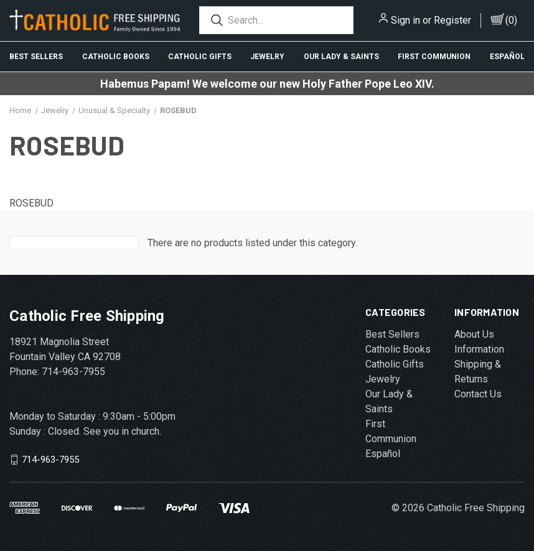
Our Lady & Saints (341, 56)
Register (452, 20)
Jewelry (267, 56)
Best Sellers (36, 56)
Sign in (405, 20)
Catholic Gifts (200, 56)
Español (507, 56)
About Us (474, 334)
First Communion (434, 56)
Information (479, 349)
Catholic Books (115, 56)
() (511, 20)
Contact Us (478, 394)
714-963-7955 (50, 459)
